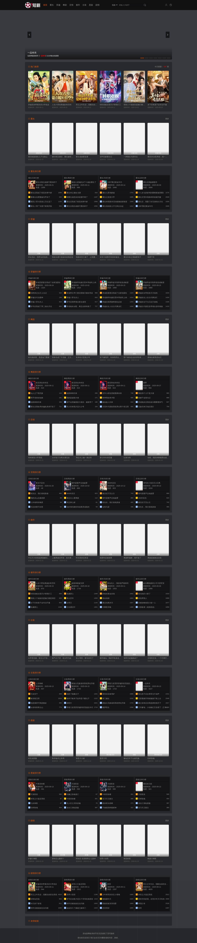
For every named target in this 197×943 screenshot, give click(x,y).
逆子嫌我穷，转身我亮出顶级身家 (110, 357)
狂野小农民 (104, 859)
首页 (45, 5)
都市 (78, 5)
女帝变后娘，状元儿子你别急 (39, 658)
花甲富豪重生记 (106, 157)
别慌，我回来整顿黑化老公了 (158, 458)
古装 (84, 5)
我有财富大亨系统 (35, 458)
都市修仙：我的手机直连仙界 (110, 658)
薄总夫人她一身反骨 (84, 458)
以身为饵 (127, 458)
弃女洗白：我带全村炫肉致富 (39, 257)
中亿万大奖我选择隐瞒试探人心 (39, 558)
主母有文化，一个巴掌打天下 (158, 658)
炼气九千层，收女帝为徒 (61, 658)
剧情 (97, 5)
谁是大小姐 (80, 758)
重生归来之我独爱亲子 (132, 257)
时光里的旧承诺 (82, 558)
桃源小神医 (151, 859)
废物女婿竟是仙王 (154, 357)
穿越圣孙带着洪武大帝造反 (38, 105)
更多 (167, 119)
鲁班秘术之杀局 (58, 758)
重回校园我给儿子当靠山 (37, 157)
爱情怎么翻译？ (58, 859)
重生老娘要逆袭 (82, 157)
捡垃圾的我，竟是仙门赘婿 (38, 357)
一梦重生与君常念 (131, 157)
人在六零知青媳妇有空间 (61, 105)
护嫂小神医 (32, 859)
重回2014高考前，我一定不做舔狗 (158, 157)
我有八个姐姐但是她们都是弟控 (134, 105)
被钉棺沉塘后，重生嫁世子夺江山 (62, 157)
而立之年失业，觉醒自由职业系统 (86, 105)
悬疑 (91, 5)
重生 (52, 5)
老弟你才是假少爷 (83, 357)
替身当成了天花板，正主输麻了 (62, 357)
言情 (71, 5)
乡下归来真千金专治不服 (157, 105)
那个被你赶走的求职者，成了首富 (134, 357)
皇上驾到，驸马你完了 (84, 658)
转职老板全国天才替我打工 (110, 105)
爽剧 (65, 5)
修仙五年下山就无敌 (131, 758)
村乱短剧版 (32, 758)
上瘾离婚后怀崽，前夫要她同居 (62, 558)
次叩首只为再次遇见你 (61, 458)
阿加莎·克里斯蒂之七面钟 (86, 859)
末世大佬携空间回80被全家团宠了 (110, 257)
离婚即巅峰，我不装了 (132, 558)
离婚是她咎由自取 (154, 558)
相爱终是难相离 (106, 558)
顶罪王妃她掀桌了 (131, 658)
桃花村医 (127, 859)
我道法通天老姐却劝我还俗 (62, 257)
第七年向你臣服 (106, 458)
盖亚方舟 (103, 758)
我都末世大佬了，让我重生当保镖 (86, 257)
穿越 (58, 5)
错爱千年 (151, 257)
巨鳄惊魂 (151, 758)
